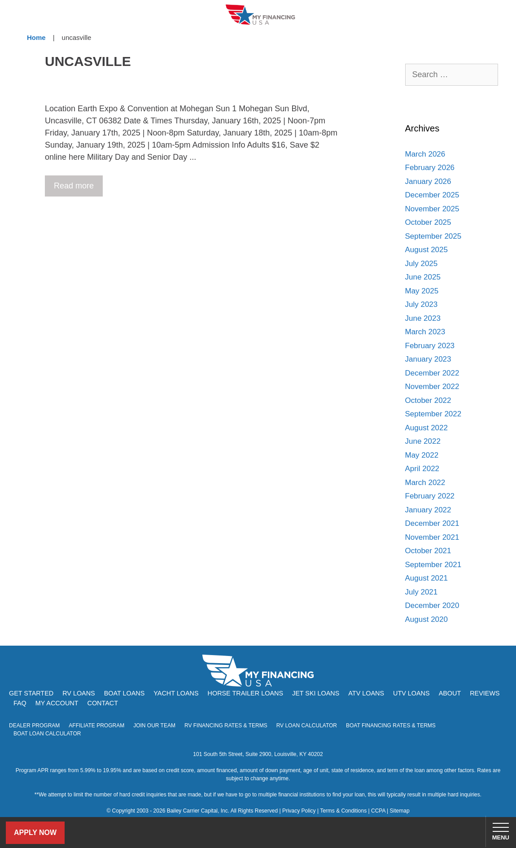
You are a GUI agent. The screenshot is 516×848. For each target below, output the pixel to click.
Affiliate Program (96, 725)
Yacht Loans (175, 693)
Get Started (31, 693)
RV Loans (78, 693)
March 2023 (425, 332)
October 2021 (428, 550)
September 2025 (433, 236)
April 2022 (422, 468)
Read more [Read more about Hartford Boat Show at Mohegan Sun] (74, 185)
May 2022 (422, 455)
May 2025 (422, 291)
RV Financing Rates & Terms (225, 725)
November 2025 (432, 209)
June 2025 (423, 277)
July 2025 (421, 263)
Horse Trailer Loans (245, 693)
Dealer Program (34, 725)
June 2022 (423, 441)
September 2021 (433, 564)
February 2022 (430, 496)
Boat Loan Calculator (47, 733)
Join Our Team (154, 725)
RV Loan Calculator (306, 725)
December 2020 (432, 605)
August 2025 (426, 249)
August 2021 (426, 578)
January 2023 (428, 359)
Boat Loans (124, 693)
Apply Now (35, 832)
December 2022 (432, 373)
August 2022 (426, 428)
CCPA (378, 811)
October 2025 (428, 222)
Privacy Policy (299, 811)
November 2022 (432, 386)
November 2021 (432, 537)
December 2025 (432, 195)
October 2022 (428, 400)
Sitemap (400, 811)
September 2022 (433, 414)
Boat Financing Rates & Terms (391, 725)
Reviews (484, 693)
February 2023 (430, 345)
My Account (57, 703)
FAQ (19, 703)
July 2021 (421, 592)
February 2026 (430, 167)
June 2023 (423, 318)
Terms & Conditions (343, 811)
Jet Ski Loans (315, 693)
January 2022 (428, 510)
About (450, 693)
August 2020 (426, 619)
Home (36, 37)
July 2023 (421, 304)
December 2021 (432, 523)
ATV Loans (366, 693)
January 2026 (428, 181)
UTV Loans (411, 693)
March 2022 (425, 482)
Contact (102, 703)
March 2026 (425, 154)
